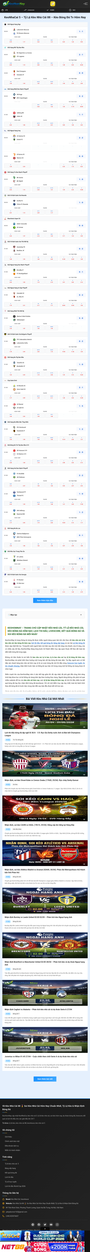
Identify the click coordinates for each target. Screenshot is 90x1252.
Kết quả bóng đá (11, 1173)
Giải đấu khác (17, 829)
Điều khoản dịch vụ (12, 1146)
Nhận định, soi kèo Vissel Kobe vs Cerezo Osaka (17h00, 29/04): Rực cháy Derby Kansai (41, 780)
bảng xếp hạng (59, 643)
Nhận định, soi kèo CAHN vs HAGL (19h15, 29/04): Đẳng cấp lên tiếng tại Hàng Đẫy (39, 825)
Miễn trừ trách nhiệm (12, 1150)
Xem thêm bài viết (44, 1079)
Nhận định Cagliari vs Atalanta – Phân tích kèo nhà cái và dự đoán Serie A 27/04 (38, 1009)
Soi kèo (15, 784)
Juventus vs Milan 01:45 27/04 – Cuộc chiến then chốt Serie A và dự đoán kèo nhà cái (41, 1056)
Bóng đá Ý (16, 1014)
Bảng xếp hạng (10, 1168)
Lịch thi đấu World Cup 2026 (15, 1186)
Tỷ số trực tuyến (11, 1182)
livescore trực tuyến (74, 663)
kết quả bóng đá (47, 643)
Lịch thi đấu (9, 1177)
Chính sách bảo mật (12, 1141)
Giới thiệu (8, 1137)
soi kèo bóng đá (79, 643)
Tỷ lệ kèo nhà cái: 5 (12, 1164)
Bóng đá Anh (17, 877)
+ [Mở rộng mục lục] (81, 614)
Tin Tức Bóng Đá (18, 740)
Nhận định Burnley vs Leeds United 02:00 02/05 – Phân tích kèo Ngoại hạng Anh (38, 917)
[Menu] (85, 3)
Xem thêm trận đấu (45, 600)
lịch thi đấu (36, 643)
